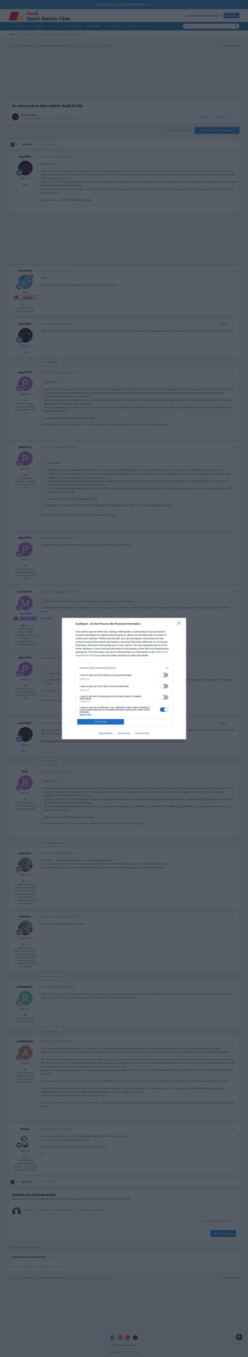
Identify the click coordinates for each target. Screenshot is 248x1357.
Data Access (124, 733)
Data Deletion (106, 733)
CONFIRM (101, 722)
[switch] (164, 675)
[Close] (180, 624)
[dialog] (124, 678)
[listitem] (124, 668)
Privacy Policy (142, 733)
